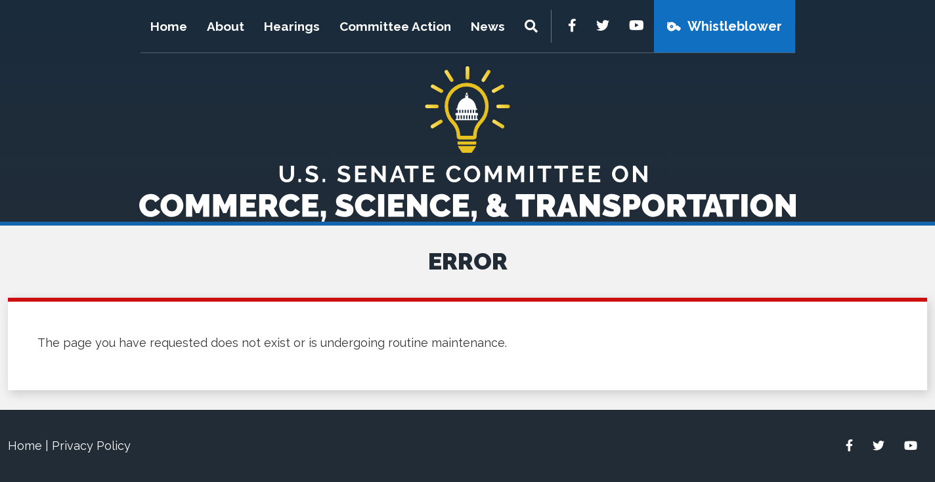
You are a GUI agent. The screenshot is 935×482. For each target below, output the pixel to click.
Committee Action (395, 26)
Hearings (292, 26)
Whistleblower (734, 26)
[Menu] (533, 26)
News (488, 26)
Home (168, 26)
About (225, 26)
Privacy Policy (91, 445)
